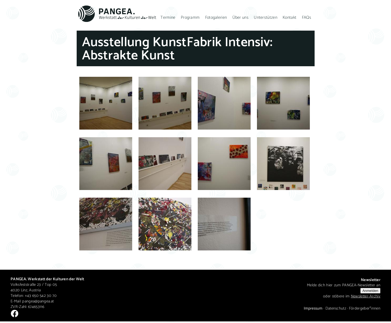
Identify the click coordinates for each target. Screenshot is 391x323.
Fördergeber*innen (364, 308)
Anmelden (370, 291)
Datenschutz (335, 308)
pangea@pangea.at (38, 301)
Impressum (313, 308)
